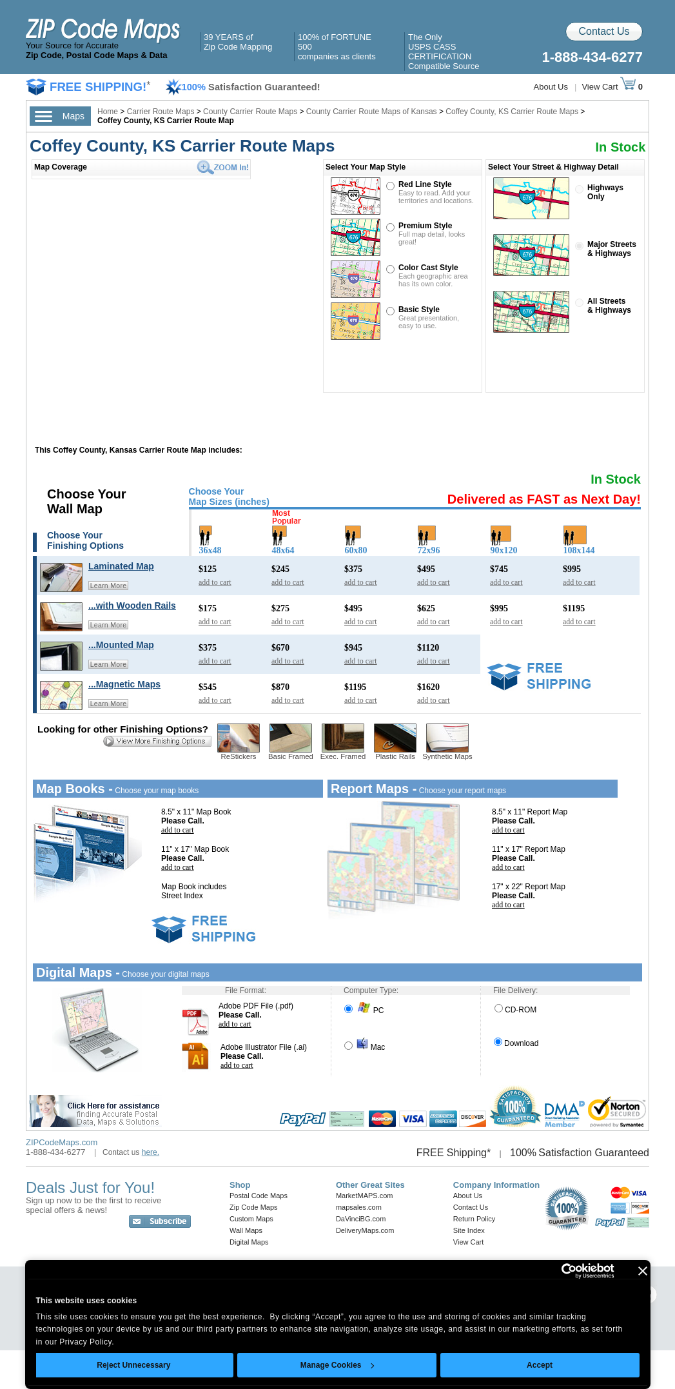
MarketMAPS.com (364, 1195)
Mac (364, 1047)
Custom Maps (251, 1219)
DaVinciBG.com (361, 1219)
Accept (540, 1365)
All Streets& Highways (609, 306)
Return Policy (474, 1219)
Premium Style (425, 225)
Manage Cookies (337, 1365)
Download (516, 1043)
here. (150, 1152)
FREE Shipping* (453, 1152)
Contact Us (603, 31)
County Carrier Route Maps (250, 111)
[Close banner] (642, 1271)
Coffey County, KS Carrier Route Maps (511, 111)
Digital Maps (249, 1242)
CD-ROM (515, 1009)
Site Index (469, 1230)
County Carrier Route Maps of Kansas (371, 111)
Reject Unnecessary (133, 1365)
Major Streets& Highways (611, 249)
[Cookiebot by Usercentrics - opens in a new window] (558, 1271)
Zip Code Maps (254, 1207)
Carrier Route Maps (161, 111)
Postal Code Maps (259, 1195)
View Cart (609, 87)
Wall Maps (246, 1230)
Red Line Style (425, 184)
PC (364, 1010)
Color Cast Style (428, 267)
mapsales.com (359, 1207)
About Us (551, 87)
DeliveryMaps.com (365, 1230)
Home (107, 111)
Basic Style (419, 309)
